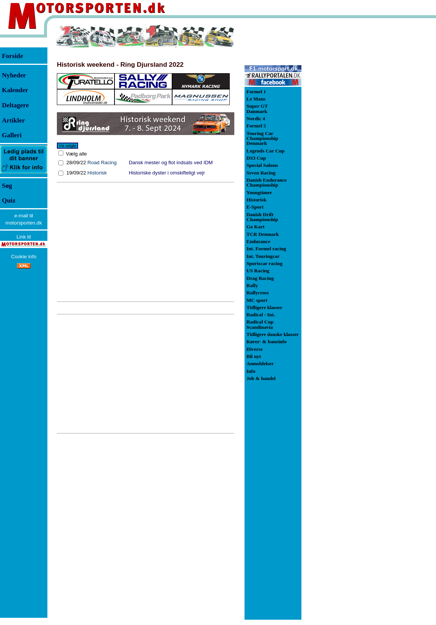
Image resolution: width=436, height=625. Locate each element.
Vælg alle (75, 154)
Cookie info (23, 256)
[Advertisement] (145, 242)
